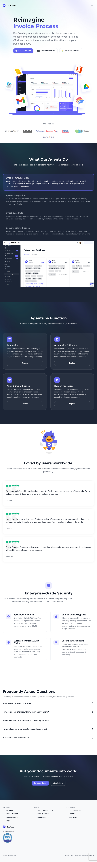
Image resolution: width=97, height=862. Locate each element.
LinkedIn (72, 814)
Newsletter (73, 817)
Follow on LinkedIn (46, 51)
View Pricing (58, 783)
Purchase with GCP (70, 51)
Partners (9, 810)
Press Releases (12, 814)
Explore (25, 363)
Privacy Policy (43, 814)
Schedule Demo (23, 51)
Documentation (12, 817)
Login (8, 821)
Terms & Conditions (45, 810)
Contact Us (42, 817)
